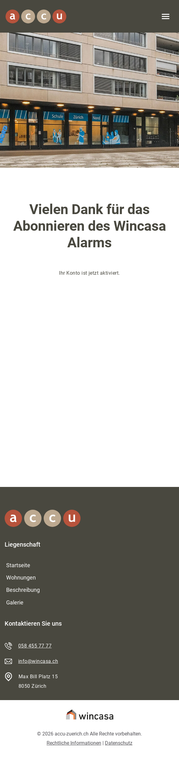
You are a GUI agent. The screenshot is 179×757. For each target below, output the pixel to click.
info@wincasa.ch (38, 661)
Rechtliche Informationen (74, 743)
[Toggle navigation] (165, 16)
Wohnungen (21, 577)
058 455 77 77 (35, 646)
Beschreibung (23, 590)
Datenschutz (118, 743)
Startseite (18, 565)
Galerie (14, 602)
